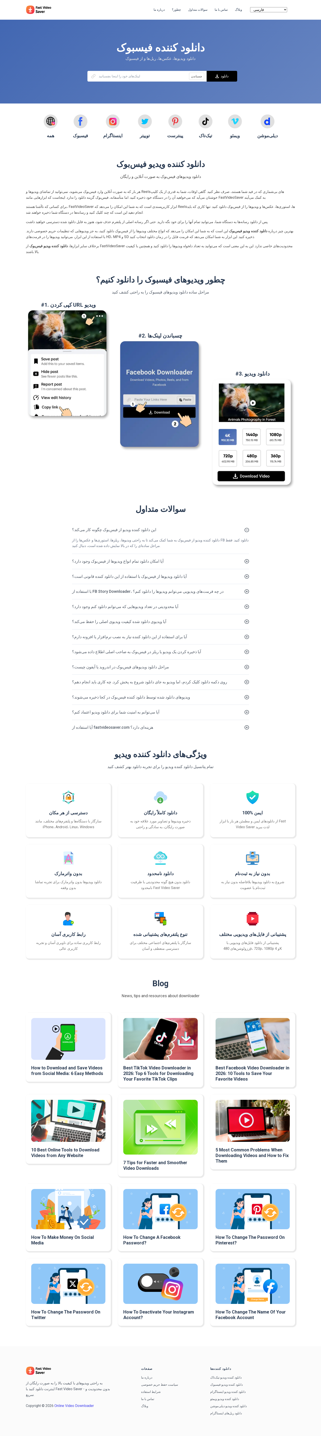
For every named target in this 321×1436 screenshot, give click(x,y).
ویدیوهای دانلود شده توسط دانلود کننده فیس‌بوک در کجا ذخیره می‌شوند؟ (131, 697)
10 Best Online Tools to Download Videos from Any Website (65, 1152)
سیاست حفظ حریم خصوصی (159, 1384)
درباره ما (146, 1377)
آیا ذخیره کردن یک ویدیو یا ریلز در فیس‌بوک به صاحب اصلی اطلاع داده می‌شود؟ (136, 651)
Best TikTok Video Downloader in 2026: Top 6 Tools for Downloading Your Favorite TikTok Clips (158, 1073)
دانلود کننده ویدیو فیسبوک (226, 1384)
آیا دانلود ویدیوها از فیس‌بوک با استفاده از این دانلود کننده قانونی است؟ (129, 576)
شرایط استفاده (151, 1392)
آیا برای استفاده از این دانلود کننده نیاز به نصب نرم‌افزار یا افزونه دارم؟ (129, 636)
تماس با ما (147, 1399)
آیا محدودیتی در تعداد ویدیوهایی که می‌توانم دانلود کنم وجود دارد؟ (125, 606)
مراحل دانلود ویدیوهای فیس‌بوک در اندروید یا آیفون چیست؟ (120, 667)
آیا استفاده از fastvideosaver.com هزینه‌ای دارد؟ (112, 727)
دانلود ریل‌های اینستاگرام (226, 1413)
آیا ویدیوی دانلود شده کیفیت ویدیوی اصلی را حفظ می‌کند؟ (119, 621)
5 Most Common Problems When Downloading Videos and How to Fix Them (252, 1155)
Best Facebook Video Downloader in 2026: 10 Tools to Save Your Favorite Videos (252, 1073)
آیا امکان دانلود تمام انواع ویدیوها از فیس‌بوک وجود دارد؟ (118, 561)
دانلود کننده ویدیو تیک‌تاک (226, 1377)
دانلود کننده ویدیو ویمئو (224, 1399)
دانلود (221, 76)
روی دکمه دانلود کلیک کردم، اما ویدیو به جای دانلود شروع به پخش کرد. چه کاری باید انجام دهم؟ (149, 682)
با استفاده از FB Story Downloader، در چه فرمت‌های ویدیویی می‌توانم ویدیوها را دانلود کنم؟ (148, 591)
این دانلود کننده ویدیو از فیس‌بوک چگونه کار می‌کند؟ (114, 529)
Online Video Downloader (74, 1406)
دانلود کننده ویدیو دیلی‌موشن (228, 1406)
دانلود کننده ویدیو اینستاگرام (228, 1392)
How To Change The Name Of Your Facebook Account (251, 1314)
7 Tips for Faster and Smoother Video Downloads (155, 1165)
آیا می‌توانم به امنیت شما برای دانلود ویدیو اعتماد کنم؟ (115, 712)
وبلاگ (144, 1406)
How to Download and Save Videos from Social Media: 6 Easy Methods (67, 1070)
